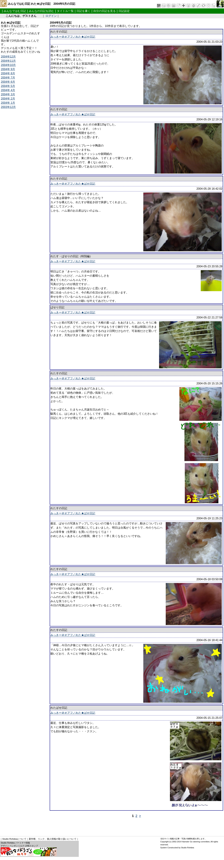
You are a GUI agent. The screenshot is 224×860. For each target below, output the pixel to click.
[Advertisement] (64, 826)
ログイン (51, 15)
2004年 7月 (8, 77)
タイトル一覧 (65, 10)
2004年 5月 (8, 86)
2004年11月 (8, 60)
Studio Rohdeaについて (14, 839)
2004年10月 (8, 65)
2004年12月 (8, 56)
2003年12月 (8, 107)
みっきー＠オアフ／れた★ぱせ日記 (72, 36)
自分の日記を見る (104, 10)
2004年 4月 (8, 90)
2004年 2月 (8, 98)
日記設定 (124, 10)
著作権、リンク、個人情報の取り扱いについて (52, 839)
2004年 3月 (8, 94)
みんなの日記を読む (41, 10)
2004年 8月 (8, 73)
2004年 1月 (8, 102)
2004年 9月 (8, 69)
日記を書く (83, 10)
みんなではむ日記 (15, 10)
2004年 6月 (8, 81)
